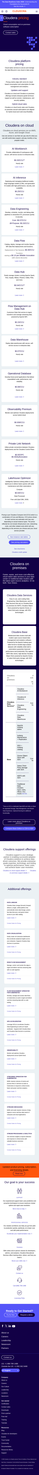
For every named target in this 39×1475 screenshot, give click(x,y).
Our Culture (5, 1386)
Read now (19, 1173)
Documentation (6, 1446)
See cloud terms (19, 549)
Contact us (19, 1273)
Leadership (6, 1340)
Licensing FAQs (19, 1298)
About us (5, 1333)
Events (3, 1437)
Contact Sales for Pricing (14, 923)
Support (4, 1453)
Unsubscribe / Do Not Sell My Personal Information (17, 1462)
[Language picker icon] (6, 11)
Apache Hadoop (4, 1465)
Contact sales (5, 1407)
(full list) (24, 793)
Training (4, 1420)
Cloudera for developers (9, 1433)
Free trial (4, 1416)
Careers (4, 1336)
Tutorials (4, 1423)
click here (31, 1468)
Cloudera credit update (19, 552)
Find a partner (6, 1413)
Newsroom (5, 1344)
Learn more (18, 503)
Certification (5, 1404)
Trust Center (5, 1440)
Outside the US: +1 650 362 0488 (14, 1366)
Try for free (10, 1315)
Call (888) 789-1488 (19, 1286)
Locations (4, 1393)
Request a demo (26, 1315)
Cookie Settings (31, 1462)
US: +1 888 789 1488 (9, 1364)
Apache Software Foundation (9, 1468)
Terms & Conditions (22, 1459)
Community (5, 1443)
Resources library (7, 1449)
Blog (2, 1430)
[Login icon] (2, 11)
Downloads (5, 1410)
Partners (5, 1348)
